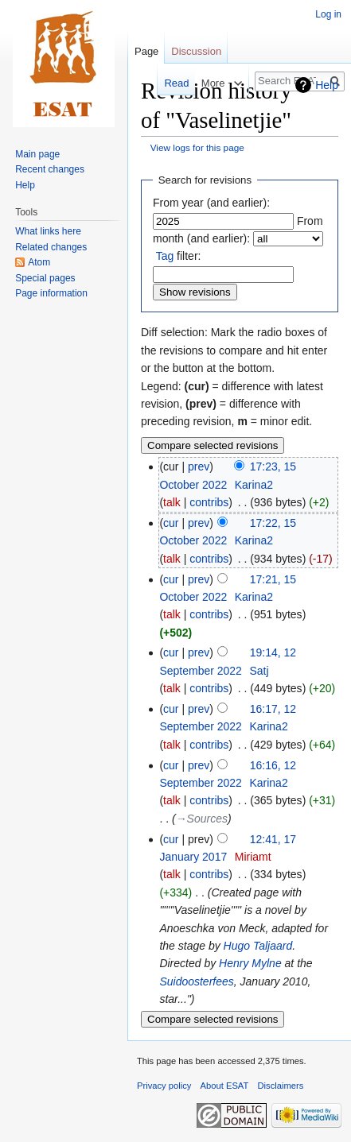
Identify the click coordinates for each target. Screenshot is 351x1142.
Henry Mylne (250, 963)
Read (167, 83)
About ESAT (225, 1085)
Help (326, 85)
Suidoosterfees (196, 981)
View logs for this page (197, 147)
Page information (51, 293)
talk (172, 502)
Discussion (196, 51)
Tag (165, 256)
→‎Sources (202, 818)
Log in (328, 14)
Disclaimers (281, 1085)
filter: (178, 256)
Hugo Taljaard (258, 945)
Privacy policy (164, 1085)
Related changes (51, 247)
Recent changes (49, 169)
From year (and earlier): (211, 202)
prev (198, 466)
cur (170, 523)
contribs (208, 502)
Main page (37, 154)
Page (146, 51)
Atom (39, 262)
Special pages (45, 278)
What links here (48, 231)
